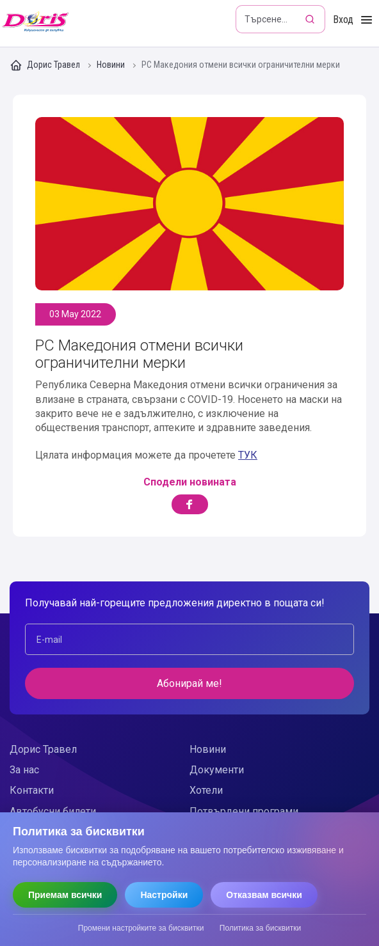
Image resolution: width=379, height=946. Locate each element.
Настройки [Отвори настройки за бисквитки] (164, 895)
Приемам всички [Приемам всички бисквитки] (65, 895)
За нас (24, 770)
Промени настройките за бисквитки (141, 928)
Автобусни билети (53, 811)
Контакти (32, 790)
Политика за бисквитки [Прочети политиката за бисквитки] (260, 928)
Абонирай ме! (189, 683)
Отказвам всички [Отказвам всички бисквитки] (264, 895)
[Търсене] (311, 19)
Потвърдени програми (244, 811)
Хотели (206, 790)
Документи (217, 770)
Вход (343, 19)
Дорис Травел (46, 65)
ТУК (247, 455)
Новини (112, 65)
